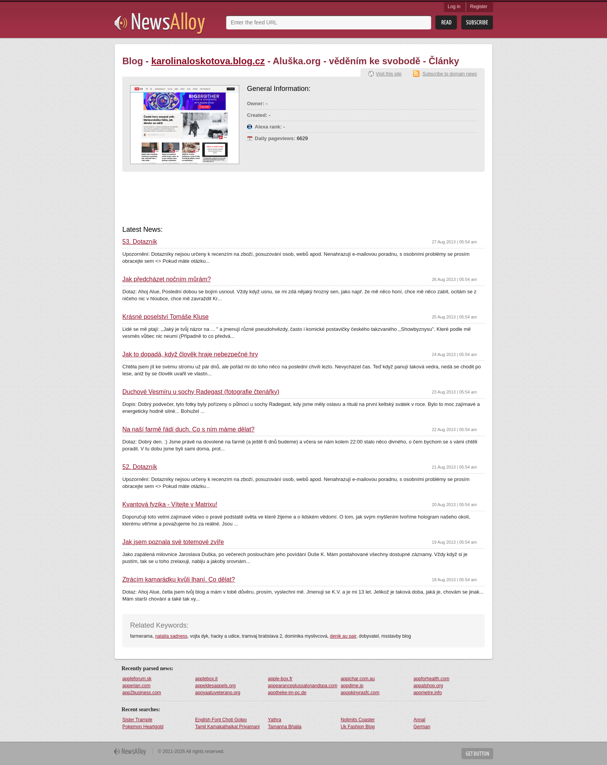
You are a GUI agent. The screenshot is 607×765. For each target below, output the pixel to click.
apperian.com (136, 685)
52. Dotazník (139, 467)
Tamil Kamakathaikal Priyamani (227, 726)
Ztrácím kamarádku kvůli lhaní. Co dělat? (178, 580)
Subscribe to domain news (449, 74)
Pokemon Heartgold (142, 726)
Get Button (477, 753)
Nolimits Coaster (358, 719)
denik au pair (343, 636)
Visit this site (388, 74)
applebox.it (206, 678)
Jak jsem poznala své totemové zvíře (173, 542)
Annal (419, 719)
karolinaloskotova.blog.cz (208, 61)
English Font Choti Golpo (221, 719)
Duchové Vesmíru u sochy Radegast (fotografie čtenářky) (200, 392)
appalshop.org (428, 685)
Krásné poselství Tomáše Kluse (165, 317)
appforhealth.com (431, 678)
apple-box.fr (280, 678)
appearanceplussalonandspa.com (302, 685)
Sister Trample (137, 719)
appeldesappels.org (215, 685)
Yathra (274, 719)
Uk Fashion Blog (358, 726)
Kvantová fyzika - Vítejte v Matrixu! (169, 504)
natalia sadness (171, 636)
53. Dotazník (139, 242)
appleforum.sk (136, 678)
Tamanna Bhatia (285, 726)
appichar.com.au (358, 678)
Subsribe (477, 22)
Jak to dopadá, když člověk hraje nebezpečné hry (190, 354)
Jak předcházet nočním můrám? (166, 279)
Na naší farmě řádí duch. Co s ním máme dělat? (188, 429)
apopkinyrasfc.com (360, 692)
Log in (454, 6)
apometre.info (427, 692)
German (421, 726)
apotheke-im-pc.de (287, 692)
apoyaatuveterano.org (217, 692)
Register (478, 6)
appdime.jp (352, 685)
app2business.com (141, 692)
